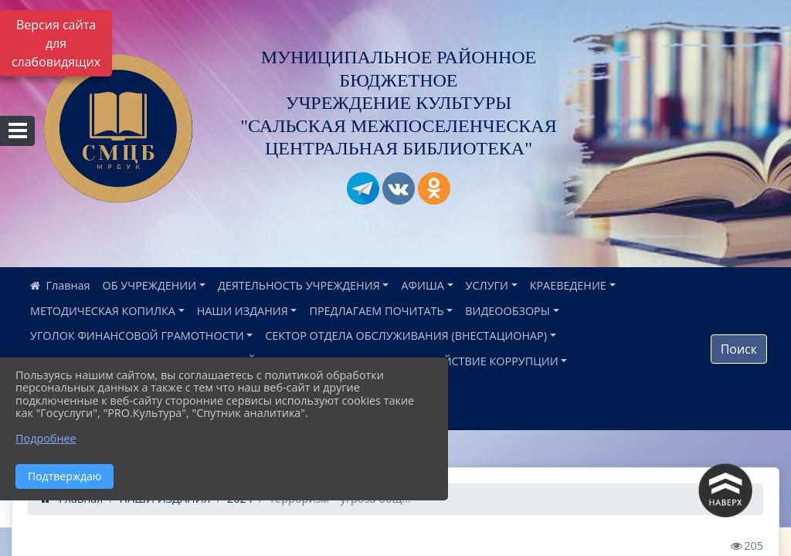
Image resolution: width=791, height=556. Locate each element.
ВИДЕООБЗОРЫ (507, 310)
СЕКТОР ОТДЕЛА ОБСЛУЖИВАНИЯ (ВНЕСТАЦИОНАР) (406, 335)
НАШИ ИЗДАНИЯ (242, 310)
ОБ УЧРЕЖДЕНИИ (150, 285)
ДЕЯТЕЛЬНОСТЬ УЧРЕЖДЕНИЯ (299, 285)
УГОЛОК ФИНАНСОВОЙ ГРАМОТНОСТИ (137, 335)
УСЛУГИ (487, 285)
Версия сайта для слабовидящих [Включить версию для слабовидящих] (56, 43)
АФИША (422, 285)
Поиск (739, 349)
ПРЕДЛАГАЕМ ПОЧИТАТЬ (376, 310)
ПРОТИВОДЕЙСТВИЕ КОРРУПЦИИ (466, 361)
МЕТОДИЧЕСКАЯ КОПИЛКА (102, 310)
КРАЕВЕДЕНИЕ (568, 285)
